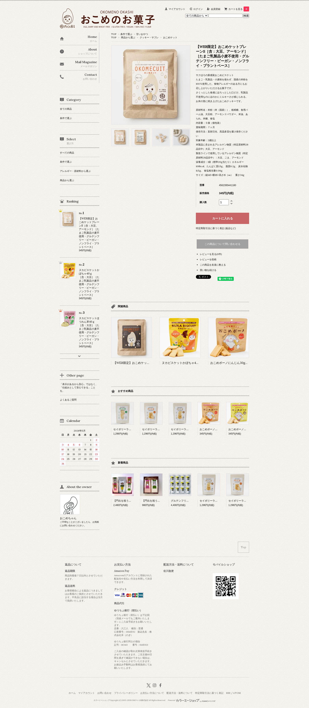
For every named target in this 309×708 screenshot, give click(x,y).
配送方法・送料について (180, 692)
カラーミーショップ (101, 700)
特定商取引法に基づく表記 (209, 692)
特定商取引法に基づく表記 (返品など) (216, 228)
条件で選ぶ (126, 34)
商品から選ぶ (128, 37)
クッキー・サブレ (149, 37)
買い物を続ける (208, 270)
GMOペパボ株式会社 (139, 700)
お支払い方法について (152, 692)
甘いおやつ (142, 34)
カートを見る (238, 8)
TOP (113, 34)
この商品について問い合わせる (222, 244)
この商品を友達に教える (213, 264)
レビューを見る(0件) (211, 254)
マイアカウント (177, 8)
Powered (192, 700)
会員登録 (215, 8)
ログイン (198, 8)
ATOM (237, 692)
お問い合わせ (104, 692)
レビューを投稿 (208, 259)
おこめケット (170, 37)
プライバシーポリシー (126, 692)
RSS (228, 692)
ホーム (72, 692)
